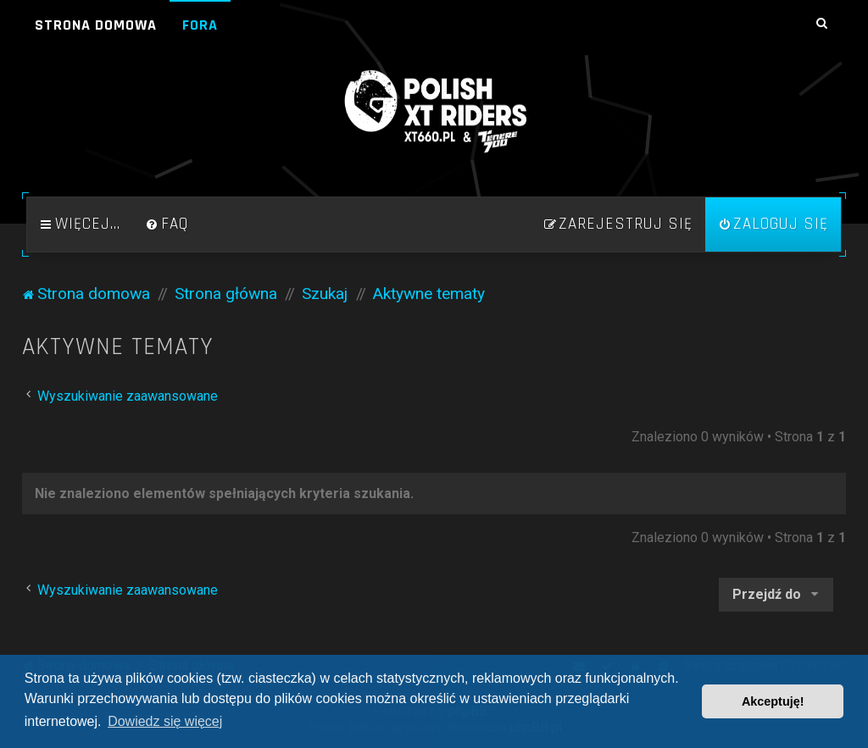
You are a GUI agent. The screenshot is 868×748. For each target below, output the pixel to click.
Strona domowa (96, 25)
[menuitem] (167, 224)
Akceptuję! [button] (773, 701)
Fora (200, 25)
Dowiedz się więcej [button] (165, 721)
